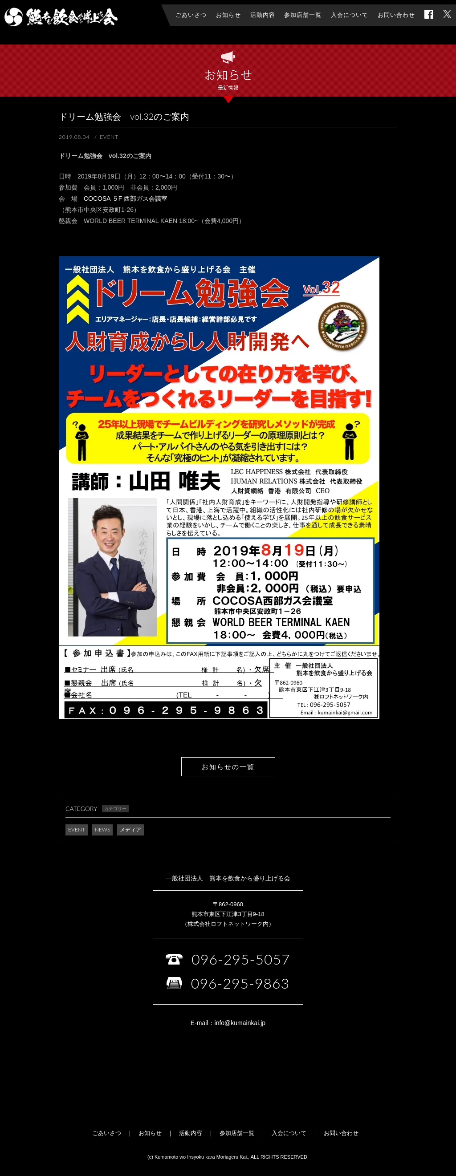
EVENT (76, 829)
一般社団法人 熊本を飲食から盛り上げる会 (61, 17)
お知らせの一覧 (228, 766)
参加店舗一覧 (237, 1133)
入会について (289, 1133)
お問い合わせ (341, 1133)
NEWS (102, 829)
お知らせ (150, 1133)
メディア (130, 829)
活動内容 (190, 1133)
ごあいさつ (106, 1133)
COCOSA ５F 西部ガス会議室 (125, 198)
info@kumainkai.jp (240, 1022)
